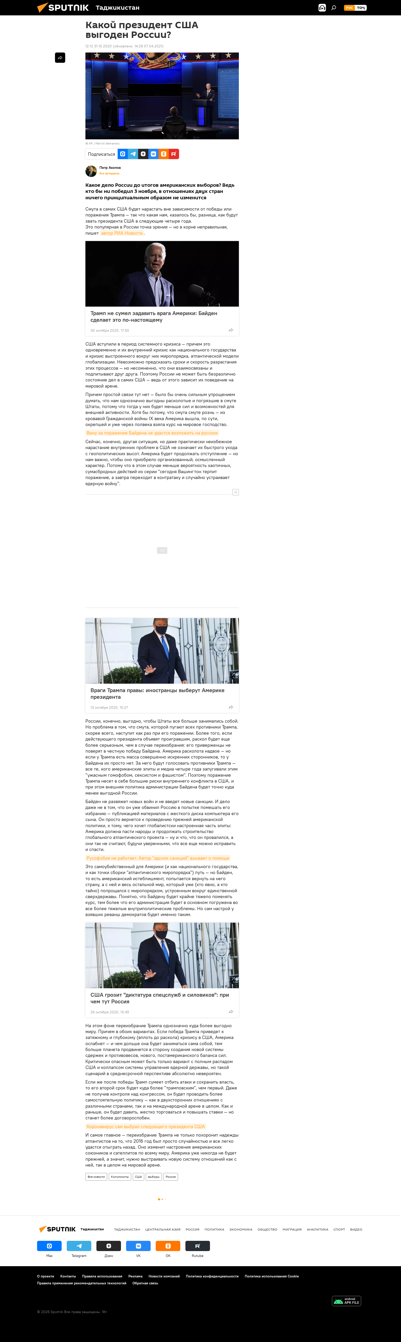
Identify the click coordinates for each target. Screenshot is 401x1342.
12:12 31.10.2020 (98, 46)
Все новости (96, 1177)
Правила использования (102, 1276)
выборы (154, 1177)
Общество (267, 1229)
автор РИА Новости (121, 233)
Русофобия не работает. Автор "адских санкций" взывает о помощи (158, 858)
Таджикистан (127, 1229)
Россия (171, 1177)
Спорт (339, 1229)
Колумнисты (120, 1177)
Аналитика (317, 1229)
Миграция (292, 1229)
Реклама (135, 1276)
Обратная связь (145, 1283)
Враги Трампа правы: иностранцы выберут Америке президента (158, 693)
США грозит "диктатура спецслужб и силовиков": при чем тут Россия (160, 998)
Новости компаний (164, 1276)
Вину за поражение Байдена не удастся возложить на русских (152, 433)
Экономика (240, 1229)
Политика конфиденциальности (212, 1276)
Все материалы (109, 173)
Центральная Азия (163, 1229)
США (138, 1177)
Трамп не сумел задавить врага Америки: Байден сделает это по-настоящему (154, 316)
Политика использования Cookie (272, 1276)
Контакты (68, 1276)
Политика (214, 1229)
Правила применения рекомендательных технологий (81, 1283)
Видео (356, 1229)
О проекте (45, 1276)
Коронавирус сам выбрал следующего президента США (146, 1126)
